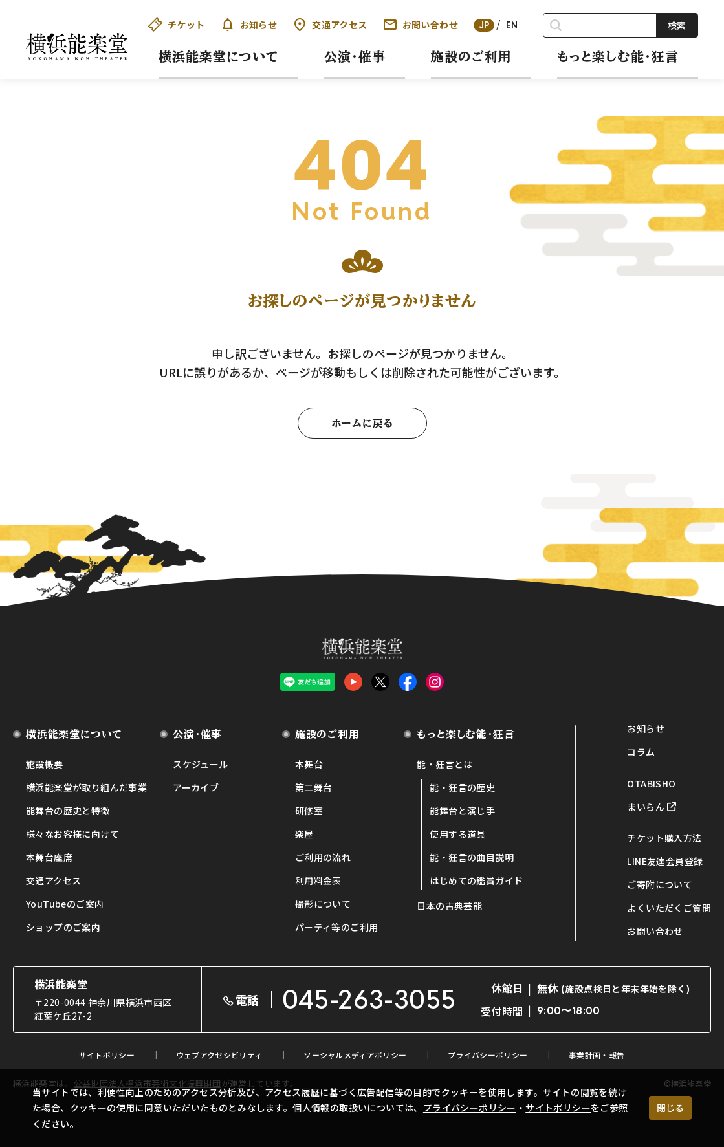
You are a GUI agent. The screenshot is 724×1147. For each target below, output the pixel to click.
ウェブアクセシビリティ (219, 1054)
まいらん (645, 806)
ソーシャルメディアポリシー (354, 1054)
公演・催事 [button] (355, 56)
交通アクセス (329, 24)
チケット (176, 24)
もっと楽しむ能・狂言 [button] (618, 56)
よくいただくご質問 (669, 907)
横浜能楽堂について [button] (219, 56)
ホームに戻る (362, 423)
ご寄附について (659, 884)
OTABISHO (651, 783)
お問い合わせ (420, 24)
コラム (641, 751)
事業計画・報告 (596, 1054)
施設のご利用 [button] (471, 56)
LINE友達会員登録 (665, 861)
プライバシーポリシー (469, 1107)
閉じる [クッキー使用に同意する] (670, 1107)
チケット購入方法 (664, 837)
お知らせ (249, 24)
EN (512, 25)
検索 (677, 25)
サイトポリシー (558, 1107)
